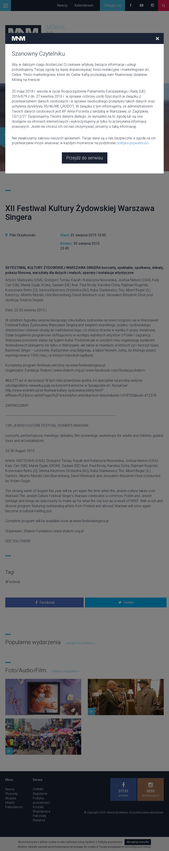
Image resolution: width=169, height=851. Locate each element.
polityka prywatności (133, 114)
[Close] (157, 9)
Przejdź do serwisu (84, 129)
